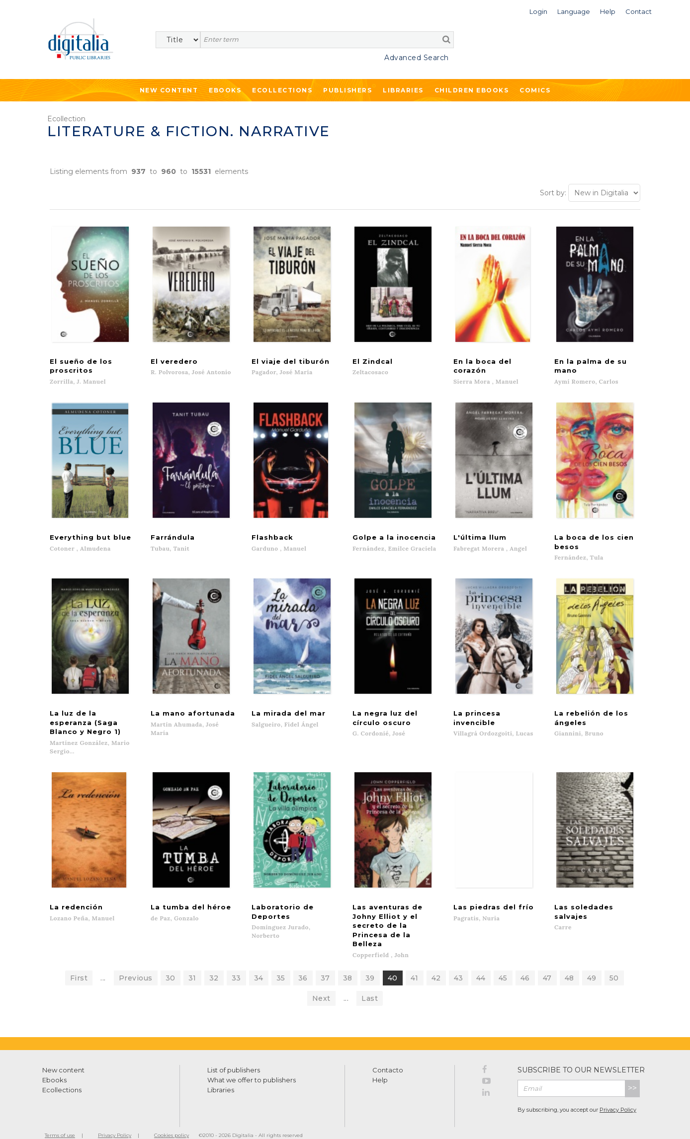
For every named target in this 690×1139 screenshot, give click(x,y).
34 (258, 963)
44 (481, 963)
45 (503, 963)
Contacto (387, 1055)
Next (321, 983)
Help (380, 1065)
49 (592, 963)
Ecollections (282, 90)
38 (347, 963)
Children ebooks (471, 90)
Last (369, 983)
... (103, 963)
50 (614, 963)
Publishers (347, 90)
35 (280, 963)
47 (547, 963)
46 (525, 963)
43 (458, 963)
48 (569, 963)
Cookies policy (171, 1120)
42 (436, 963)
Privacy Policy (618, 1094)
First (79, 963)
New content (63, 1055)
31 (192, 963)
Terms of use (60, 1120)
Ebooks (225, 90)
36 (303, 963)
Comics (534, 90)
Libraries (403, 90)
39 (370, 963)
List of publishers (233, 1055)
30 (170, 963)
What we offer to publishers (251, 1065)
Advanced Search (416, 57)
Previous (136, 963)
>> (632, 1073)
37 (325, 963)
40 (393, 963)
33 (236, 963)
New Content (169, 90)
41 (415, 963)
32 (214, 963)
